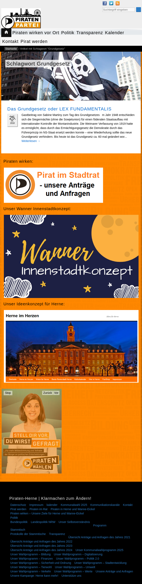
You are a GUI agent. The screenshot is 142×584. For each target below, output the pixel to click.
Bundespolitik (19, 522)
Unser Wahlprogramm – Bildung (30, 554)
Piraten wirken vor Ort (35, 32)
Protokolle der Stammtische (28, 534)
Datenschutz (18, 504)
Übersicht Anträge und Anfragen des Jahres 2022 (41, 541)
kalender (52, 504)
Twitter (111, 3)
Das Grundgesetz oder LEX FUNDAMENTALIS (59, 108)
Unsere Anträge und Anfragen (114, 571)
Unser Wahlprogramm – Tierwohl (31, 567)
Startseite (6, 32)
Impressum (36, 504)
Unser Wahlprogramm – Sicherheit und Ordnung (40, 562)
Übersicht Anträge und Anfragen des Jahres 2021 (99, 537)
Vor (56, 392)
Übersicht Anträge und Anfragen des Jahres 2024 (41, 550)
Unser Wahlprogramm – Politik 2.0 (77, 558)
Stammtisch (17, 529)
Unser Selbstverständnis (74, 522)
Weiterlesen (31, 141)
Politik (67, 32)
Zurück (47, 392)
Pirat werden (33, 41)
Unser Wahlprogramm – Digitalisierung (78, 554)
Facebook (104, 3)
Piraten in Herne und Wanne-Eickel (73, 509)
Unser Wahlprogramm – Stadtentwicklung (100, 562)
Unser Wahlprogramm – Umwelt (75, 567)
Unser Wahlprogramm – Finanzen (31, 558)
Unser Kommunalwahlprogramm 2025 (99, 550)
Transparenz (89, 32)
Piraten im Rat (38, 509)
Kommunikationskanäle (105, 504)
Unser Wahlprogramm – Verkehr (30, 571)
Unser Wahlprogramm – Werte (73, 571)
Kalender (114, 32)
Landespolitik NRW (43, 522)
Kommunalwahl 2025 (74, 504)
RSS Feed (117, 3)
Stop (8, 392)
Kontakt (10, 41)
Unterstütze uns (71, 575)
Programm (99, 525)
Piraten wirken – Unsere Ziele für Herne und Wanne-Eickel (47, 513)
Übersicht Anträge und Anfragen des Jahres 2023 (41, 545)
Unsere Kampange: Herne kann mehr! (34, 575)
